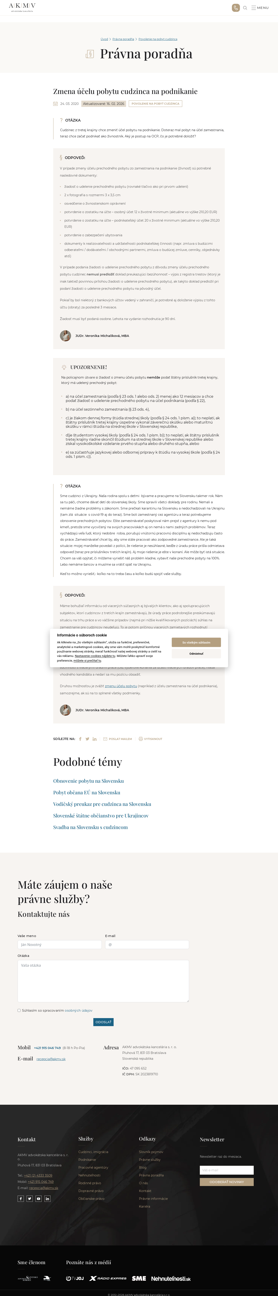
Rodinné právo (89, 1186)
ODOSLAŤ (103, 1022)
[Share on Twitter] (87, 739)
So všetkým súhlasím (196, 642)
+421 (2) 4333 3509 (38, 1176)
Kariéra (144, 1210)
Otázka (23, 956)
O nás (143, 1186)
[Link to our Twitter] (30, 1199)
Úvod (104, 39)
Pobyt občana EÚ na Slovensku (86, 792)
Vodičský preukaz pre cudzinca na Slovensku (102, 804)
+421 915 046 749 (236, 7)
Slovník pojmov (151, 1155)
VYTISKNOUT (150, 739)
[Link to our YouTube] (38, 1199)
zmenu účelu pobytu (121, 686)
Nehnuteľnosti (89, 1179)
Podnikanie (87, 1163)
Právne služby (150, 1163)
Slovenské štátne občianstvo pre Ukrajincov (101, 815)
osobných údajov (78, 1011)
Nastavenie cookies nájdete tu (95, 656)
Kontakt (145, 1194)
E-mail (110, 936)
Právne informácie (153, 1202)
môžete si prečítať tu (87, 660)
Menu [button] (260, 8)
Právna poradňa (123, 39)
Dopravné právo (91, 1194)
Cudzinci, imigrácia (93, 1155)
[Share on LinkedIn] (94, 739)
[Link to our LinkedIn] (47, 1199)
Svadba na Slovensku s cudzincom (90, 827)
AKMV (22, 7)
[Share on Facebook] (80, 739)
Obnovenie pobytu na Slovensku (88, 780)
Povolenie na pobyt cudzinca (158, 39)
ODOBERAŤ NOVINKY (227, 1182)
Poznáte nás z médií (88, 1265)
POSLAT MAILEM (117, 739)
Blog (143, 1171)
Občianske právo (91, 1202)
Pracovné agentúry (93, 1171)
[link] (245, 8)
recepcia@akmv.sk (51, 1059)
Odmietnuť (196, 653)
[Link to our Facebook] (21, 1199)
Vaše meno (27, 936)
